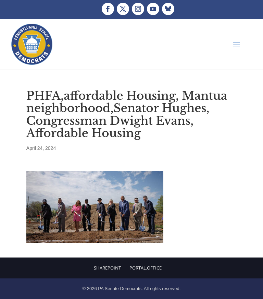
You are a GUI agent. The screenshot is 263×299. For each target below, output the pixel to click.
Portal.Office (145, 268)
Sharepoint (107, 268)
